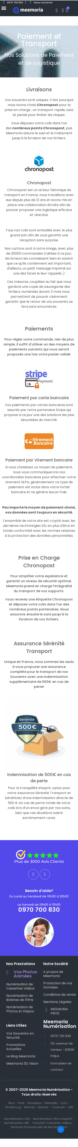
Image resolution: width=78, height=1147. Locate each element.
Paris (21, 1103)
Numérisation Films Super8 (52, 1119)
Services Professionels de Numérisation (39, 1127)
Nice (11, 1103)
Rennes (29, 1107)
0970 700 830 (39, 909)
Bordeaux (34, 1103)
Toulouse (58, 1107)
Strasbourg (13, 1107)
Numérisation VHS (17, 1119)
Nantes (43, 1107)
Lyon (64, 1103)
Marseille (51, 1103)
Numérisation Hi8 (16, 1123)
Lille (70, 1107)
